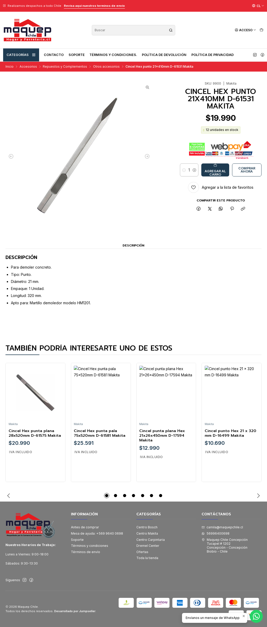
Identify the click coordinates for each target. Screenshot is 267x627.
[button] (107, 495)
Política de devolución (164, 55)
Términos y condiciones (89, 546)
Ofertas (142, 552)
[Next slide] (258, 495)
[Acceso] (245, 30)
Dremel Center (147, 546)
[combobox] (133, 30)
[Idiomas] (258, 6)
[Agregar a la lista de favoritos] (220, 187)
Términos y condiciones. (113, 55)
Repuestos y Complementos (65, 66)
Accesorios (28, 66)
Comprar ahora (246, 170)
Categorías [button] (21, 55)
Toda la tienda (147, 558)
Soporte (77, 55)
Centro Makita (147, 533)
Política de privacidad (212, 55)
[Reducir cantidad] (184, 170)
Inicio (9, 66)
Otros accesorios (106, 66)
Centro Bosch (146, 527)
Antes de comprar (85, 527)
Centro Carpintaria (150, 540)
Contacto (54, 55)
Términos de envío (85, 552)
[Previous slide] (9, 495)
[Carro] (261, 30)
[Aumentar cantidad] (194, 170)
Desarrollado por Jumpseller (74, 611)
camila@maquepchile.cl (222, 527)
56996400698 (215, 533)
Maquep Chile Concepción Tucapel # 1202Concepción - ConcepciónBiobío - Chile (225, 546)
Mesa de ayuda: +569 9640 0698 (97, 533)
